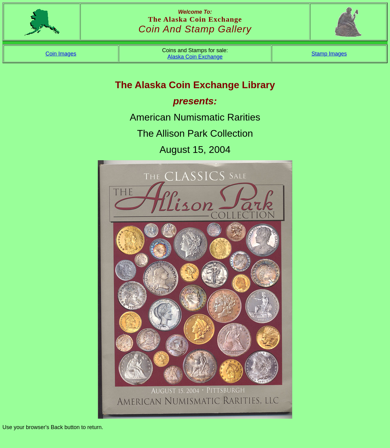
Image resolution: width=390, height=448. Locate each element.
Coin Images (60, 54)
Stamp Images (329, 54)
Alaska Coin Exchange (194, 57)
